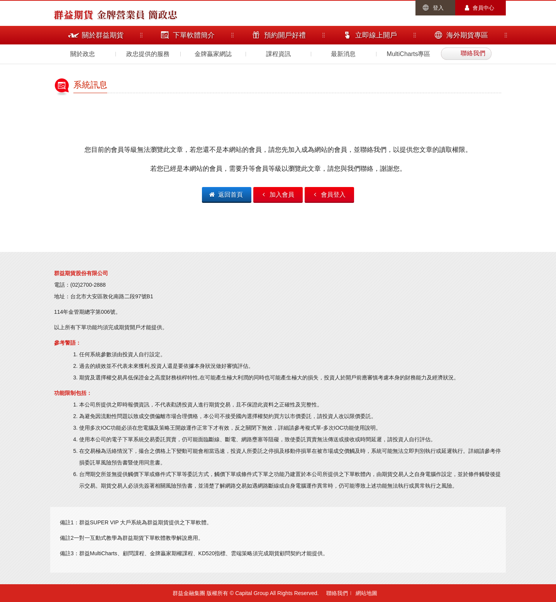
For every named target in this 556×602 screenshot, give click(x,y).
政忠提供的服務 (148, 54)
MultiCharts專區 (409, 54)
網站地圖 (366, 593)
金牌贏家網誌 (213, 54)
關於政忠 (82, 54)
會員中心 (483, 8)
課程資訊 (278, 54)
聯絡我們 (337, 593)
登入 (438, 8)
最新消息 (343, 54)
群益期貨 (73, 14)
